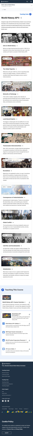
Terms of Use (10, 429)
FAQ (3, 391)
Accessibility (4, 408)
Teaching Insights (5, 385)
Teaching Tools (26, 14)
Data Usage (11, 408)
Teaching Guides (5, 382)
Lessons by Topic (5, 374)
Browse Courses (5, 372)
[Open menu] (31, 1)
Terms (16, 408)
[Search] (26, 1)
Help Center (4, 393)
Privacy (20, 408)
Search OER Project (6, 376)
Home (5, 9)
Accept (6, 432)
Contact (26, 408)
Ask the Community (6, 395)
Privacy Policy (19, 429)
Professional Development (7, 383)
